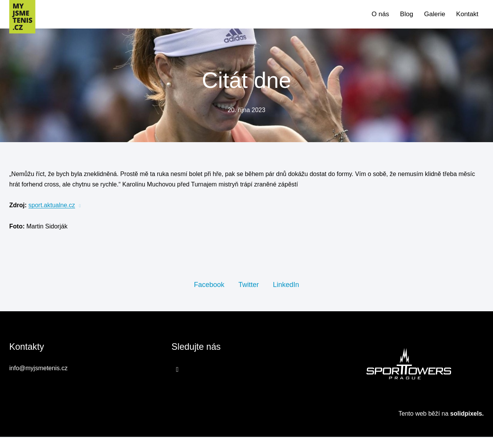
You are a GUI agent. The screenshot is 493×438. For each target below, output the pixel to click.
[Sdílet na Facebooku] (209, 285)
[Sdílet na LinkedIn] (286, 285)
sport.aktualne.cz (52, 206)
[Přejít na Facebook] (177, 370)
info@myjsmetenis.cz (38, 369)
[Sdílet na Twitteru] (248, 285)
